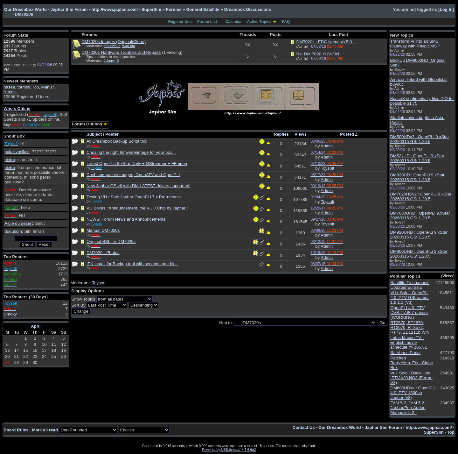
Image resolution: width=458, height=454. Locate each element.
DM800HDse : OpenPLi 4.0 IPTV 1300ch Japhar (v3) (412, 393)
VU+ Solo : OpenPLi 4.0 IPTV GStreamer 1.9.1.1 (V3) (409, 297)
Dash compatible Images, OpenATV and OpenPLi (133, 174)
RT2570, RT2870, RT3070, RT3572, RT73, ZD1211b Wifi (409, 327)
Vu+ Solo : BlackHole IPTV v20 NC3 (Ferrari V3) (411, 378)
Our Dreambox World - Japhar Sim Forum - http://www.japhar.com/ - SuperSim (82, 9)
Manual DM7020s (103, 230)
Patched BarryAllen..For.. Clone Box (411, 363)
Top (451, 432)
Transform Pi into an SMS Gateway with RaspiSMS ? (415, 43)
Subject (94, 134)
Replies (281, 134)
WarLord (128, 46)
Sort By (79, 305)
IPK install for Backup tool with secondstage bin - (132, 263)
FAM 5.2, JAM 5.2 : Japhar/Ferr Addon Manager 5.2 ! (408, 408)
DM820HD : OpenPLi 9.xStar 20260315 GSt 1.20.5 (417, 177)
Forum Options (90, 124)
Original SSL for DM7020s (111, 241)
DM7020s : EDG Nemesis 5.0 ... (326, 41)
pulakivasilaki (17, 151)
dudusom (13, 231)
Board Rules (16, 430)
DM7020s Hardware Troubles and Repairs (121, 52)
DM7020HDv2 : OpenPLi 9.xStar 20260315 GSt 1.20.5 (420, 196)
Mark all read (45, 430)
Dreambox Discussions (247, 9)
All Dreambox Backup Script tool (117, 141)
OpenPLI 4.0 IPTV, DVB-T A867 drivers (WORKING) (409, 312)
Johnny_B (111, 60)
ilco (35, 87)
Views (301, 134)
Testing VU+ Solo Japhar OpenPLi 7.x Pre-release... (135, 197)
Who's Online (17, 108)
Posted (348, 134)
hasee (9, 87)
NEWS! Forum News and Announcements (126, 219)
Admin (327, 146)
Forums (174, 9)
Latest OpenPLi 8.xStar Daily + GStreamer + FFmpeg (137, 163)
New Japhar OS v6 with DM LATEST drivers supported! (139, 185)
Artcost (10, 91)
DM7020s (24, 14)
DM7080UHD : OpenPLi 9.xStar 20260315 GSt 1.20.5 (420, 215)
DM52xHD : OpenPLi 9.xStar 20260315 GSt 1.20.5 (417, 158)
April (35, 326)
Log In (446, 9)
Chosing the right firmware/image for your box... (131, 152)
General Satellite (202, 9)
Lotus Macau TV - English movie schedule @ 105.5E (408, 342)
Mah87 (47, 87)
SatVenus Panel (405, 352)
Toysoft (327, 168)
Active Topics (259, 21)
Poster (111, 134)
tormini (23, 87)
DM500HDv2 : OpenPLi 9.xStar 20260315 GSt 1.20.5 (419, 139)
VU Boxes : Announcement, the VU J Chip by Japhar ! (137, 208)
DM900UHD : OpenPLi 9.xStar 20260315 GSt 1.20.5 (419, 254)
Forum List (207, 21)
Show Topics (83, 299)
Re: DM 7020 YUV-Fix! (317, 54)
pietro (9, 159)
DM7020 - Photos (103, 252)
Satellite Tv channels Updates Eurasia (409, 285)
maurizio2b (112, 46)
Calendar (234, 21)
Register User (180, 21)
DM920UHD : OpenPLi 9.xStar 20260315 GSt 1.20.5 (419, 234)
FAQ (286, 21)
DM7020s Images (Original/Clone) (114, 41)
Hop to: (226, 322)
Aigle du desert (18, 223)
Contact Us (304, 427)
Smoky (10, 314)
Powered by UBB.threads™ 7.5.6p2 (229, 449)
